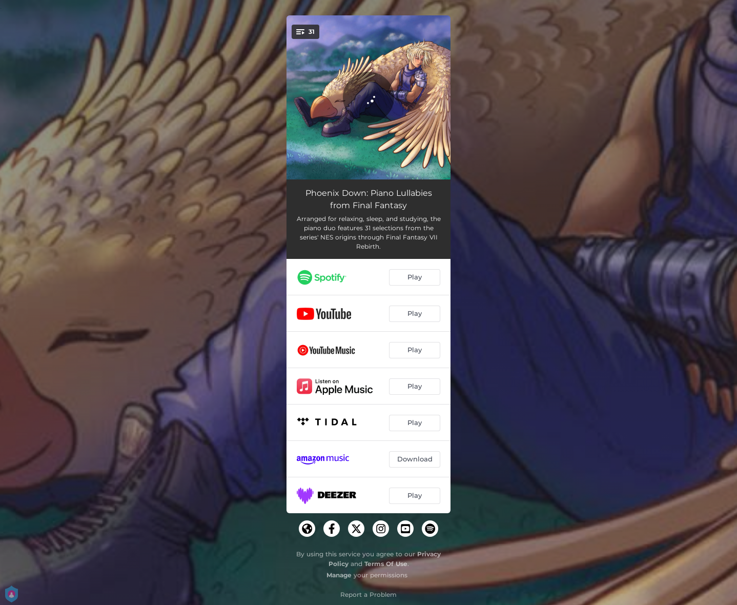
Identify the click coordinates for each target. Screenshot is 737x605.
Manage (339, 575)
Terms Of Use (385, 564)
